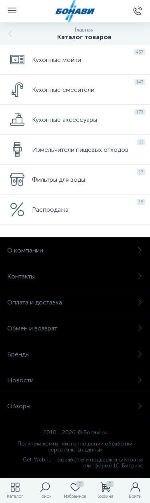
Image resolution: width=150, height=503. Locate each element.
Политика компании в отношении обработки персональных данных (75, 447)
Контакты (75, 276)
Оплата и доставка (75, 302)
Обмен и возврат (75, 328)
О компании (75, 250)
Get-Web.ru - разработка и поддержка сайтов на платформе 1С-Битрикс (83, 463)
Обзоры (75, 406)
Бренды (75, 354)
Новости (75, 380)
